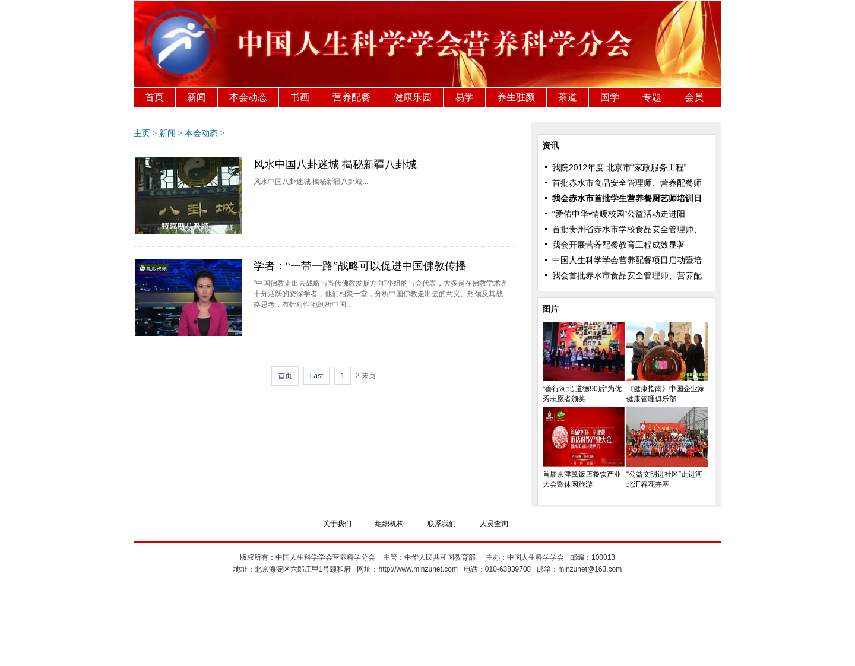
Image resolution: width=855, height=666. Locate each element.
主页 (142, 133)
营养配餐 (351, 97)
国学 (609, 97)
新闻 (196, 97)
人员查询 (494, 523)
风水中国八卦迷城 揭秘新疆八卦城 (335, 164)
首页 (154, 97)
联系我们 (442, 523)
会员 (694, 97)
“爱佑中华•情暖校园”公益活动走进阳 (618, 213)
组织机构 (389, 523)
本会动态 (248, 97)
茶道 (567, 97)
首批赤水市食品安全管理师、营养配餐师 (627, 183)
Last (317, 376)
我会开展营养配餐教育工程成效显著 (618, 244)
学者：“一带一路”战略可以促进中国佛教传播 (360, 266)
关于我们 (337, 523)
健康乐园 (413, 97)
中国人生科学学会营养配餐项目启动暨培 (627, 260)
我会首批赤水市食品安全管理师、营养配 (627, 275)
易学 (464, 97)
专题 (651, 97)
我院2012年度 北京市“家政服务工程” (619, 167)
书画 (299, 97)
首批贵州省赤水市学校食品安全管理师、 (627, 229)
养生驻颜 (516, 97)
